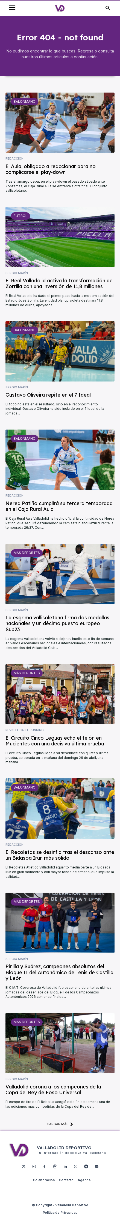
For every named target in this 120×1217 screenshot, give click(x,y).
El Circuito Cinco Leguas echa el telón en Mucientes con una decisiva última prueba (54, 741)
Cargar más (60, 1124)
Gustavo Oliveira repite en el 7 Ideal (48, 395)
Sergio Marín (16, 273)
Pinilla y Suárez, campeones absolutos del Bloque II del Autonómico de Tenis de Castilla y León (59, 972)
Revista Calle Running (24, 730)
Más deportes (27, 553)
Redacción (14, 158)
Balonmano (25, 101)
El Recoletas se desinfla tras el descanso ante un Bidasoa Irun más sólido (59, 855)
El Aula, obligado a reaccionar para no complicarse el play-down (50, 169)
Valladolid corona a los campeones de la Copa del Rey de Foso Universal (53, 1090)
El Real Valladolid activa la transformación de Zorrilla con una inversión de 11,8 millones (59, 283)
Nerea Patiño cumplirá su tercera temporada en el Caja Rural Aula (59, 506)
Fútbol (20, 216)
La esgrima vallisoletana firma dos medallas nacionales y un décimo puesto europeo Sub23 (57, 623)
